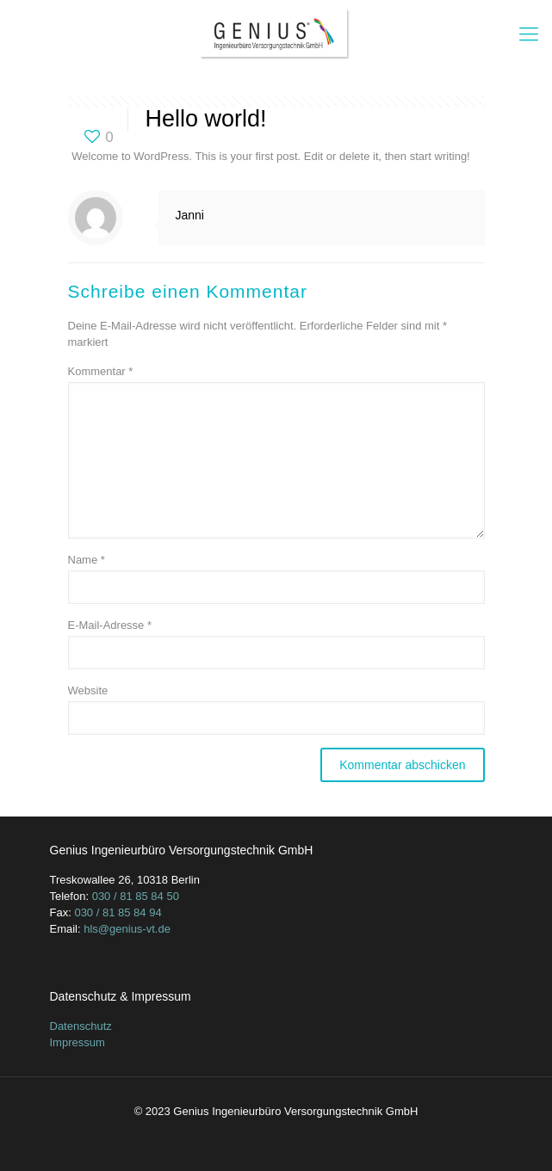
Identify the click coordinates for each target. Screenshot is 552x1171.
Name (86, 559)
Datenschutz (81, 1026)
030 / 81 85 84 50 (135, 896)
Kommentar (100, 371)
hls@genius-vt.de (127, 928)
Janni (190, 215)
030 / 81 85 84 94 (117, 912)
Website (88, 690)
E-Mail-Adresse (110, 625)
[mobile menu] (528, 34)
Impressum (77, 1042)
